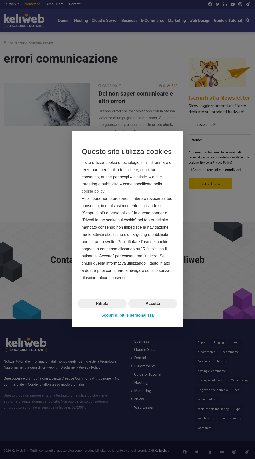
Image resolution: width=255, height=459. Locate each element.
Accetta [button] (153, 303)
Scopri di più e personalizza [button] (127, 315)
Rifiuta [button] (102, 303)
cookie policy (93, 191)
